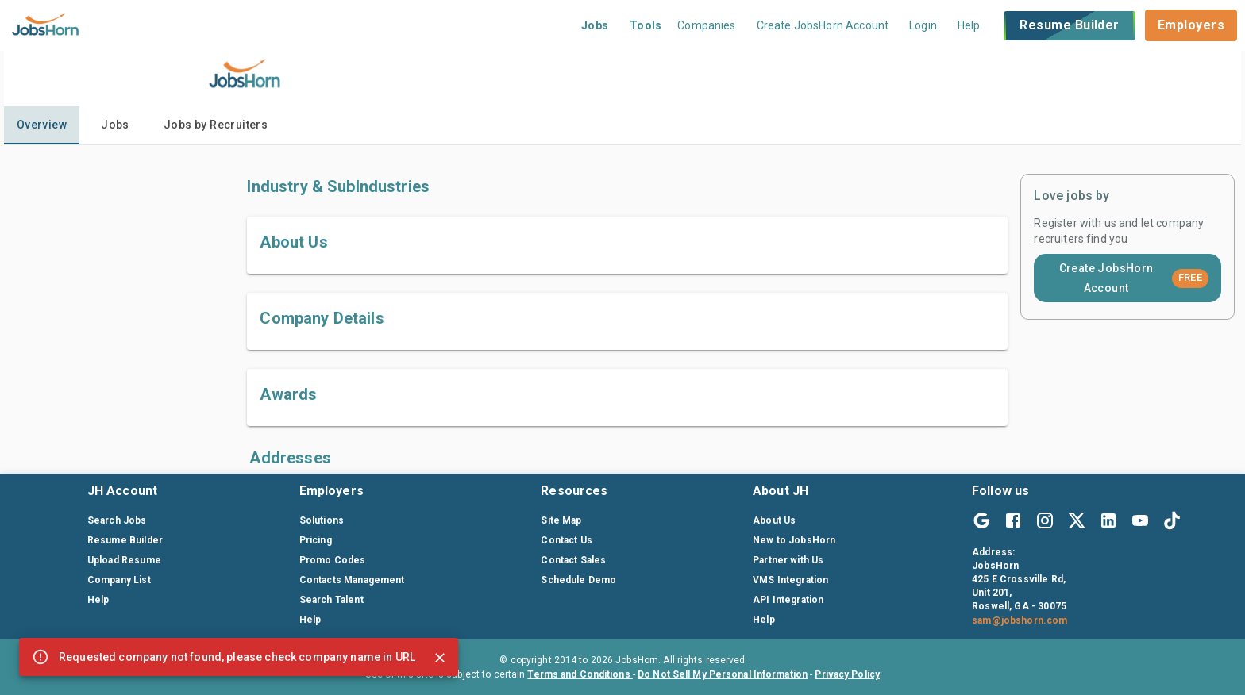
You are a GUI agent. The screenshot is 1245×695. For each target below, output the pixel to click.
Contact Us (566, 540)
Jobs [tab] (115, 124)
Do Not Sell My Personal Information (723, 674)
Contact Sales (573, 560)
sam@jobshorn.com (1019, 620)
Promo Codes (332, 560)
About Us (774, 520)
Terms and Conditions (579, 674)
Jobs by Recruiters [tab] (216, 124)
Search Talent (331, 599)
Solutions (321, 520)
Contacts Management (352, 580)
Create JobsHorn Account (1134, 278)
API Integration (788, 599)
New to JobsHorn (794, 540)
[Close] (440, 658)
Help (969, 25)
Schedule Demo (578, 580)
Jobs (595, 25)
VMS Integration (790, 580)
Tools (646, 25)
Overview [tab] (42, 124)
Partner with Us (788, 560)
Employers (1191, 25)
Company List (119, 580)
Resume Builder (1069, 25)
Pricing (315, 540)
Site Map (561, 520)
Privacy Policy (847, 674)
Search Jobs (117, 520)
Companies (706, 25)
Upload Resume (124, 560)
